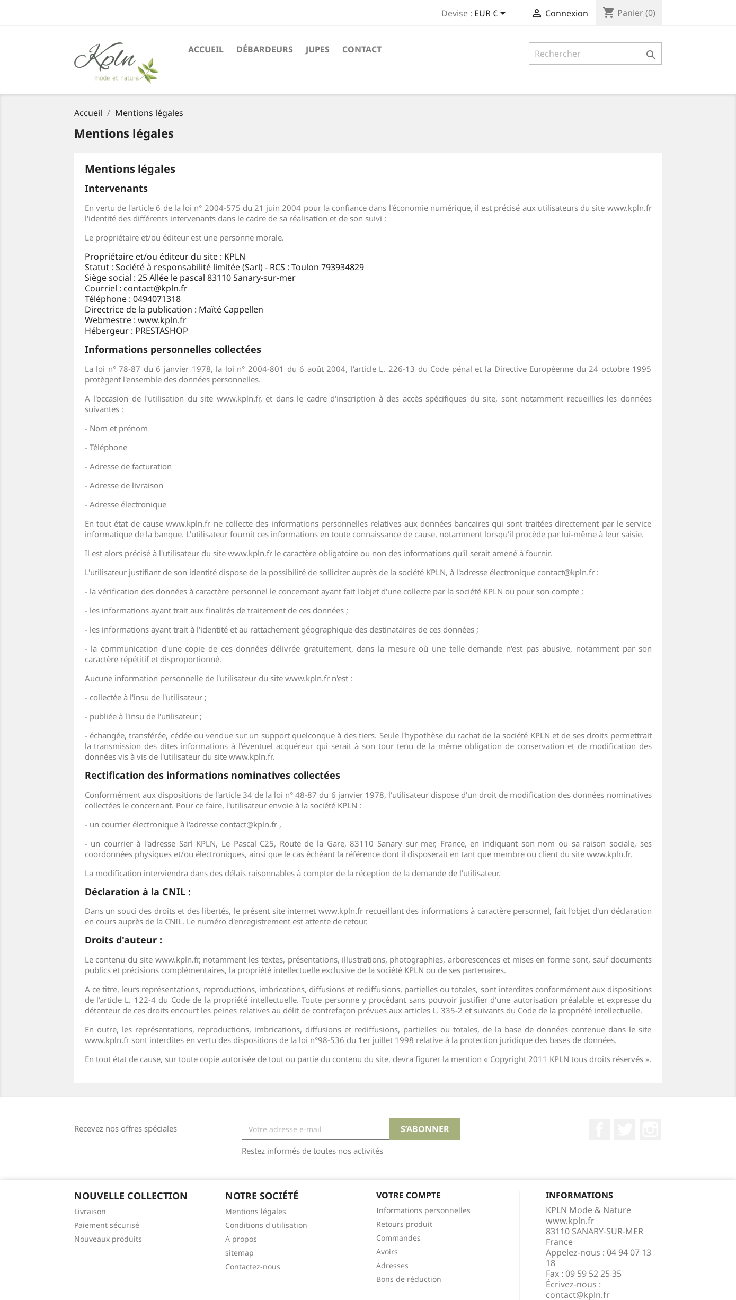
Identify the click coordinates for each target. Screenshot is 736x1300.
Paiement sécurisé (106, 1225)
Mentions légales (255, 1211)
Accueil (206, 49)
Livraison (90, 1211)
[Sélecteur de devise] (491, 14)
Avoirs (387, 1251)
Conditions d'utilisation (266, 1225)
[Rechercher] (595, 53)
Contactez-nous (252, 1266)
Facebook (599, 1129)
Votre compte (408, 1195)
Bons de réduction (408, 1279)
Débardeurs (264, 49)
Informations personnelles (423, 1210)
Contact (362, 49)
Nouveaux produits (108, 1239)
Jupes (318, 49)
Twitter (624, 1129)
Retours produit (404, 1224)
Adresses (392, 1265)
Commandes (398, 1238)
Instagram (650, 1129)
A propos (241, 1239)
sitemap (239, 1253)
